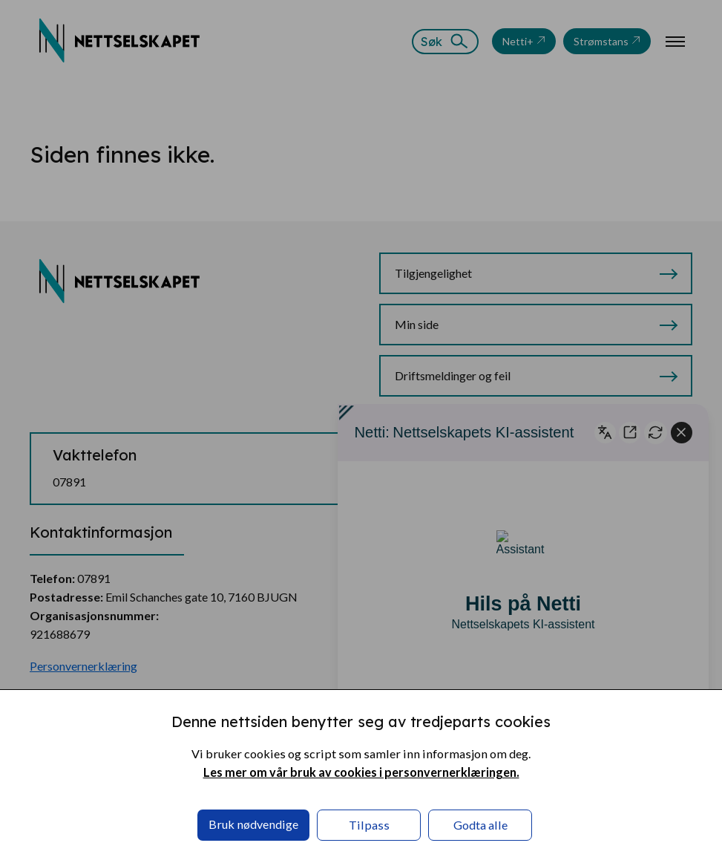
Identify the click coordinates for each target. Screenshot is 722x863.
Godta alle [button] (480, 825)
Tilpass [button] (369, 825)
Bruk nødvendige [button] (253, 824)
